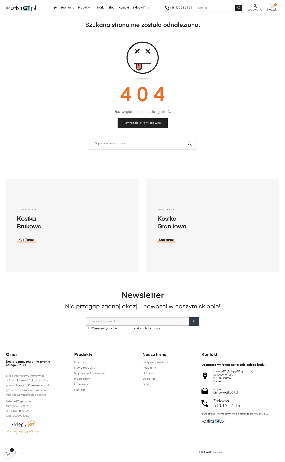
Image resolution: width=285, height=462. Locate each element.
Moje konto (81, 434)
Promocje (80, 412)
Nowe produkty (84, 418)
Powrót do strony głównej (143, 123)
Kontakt (79, 440)
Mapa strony (82, 429)
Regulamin (149, 434)
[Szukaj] (142, 144)
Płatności (148, 440)
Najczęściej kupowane (89, 423)
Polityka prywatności (156, 429)
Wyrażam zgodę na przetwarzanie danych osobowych (124, 328)
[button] (236, 240)
